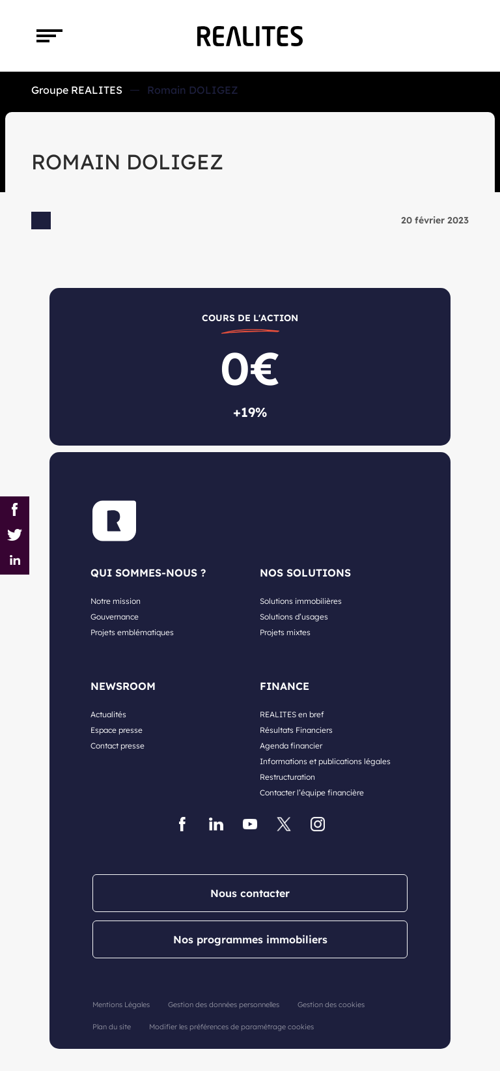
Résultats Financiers (296, 730)
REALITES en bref (292, 714)
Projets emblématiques (132, 632)
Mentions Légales (121, 1004)
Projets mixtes (285, 632)
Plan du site (111, 1026)
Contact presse (117, 745)
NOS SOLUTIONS (305, 572)
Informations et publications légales (325, 761)
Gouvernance (114, 616)
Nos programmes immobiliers (250, 939)
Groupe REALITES (76, 89)
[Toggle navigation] (49, 35)
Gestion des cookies (331, 1004)
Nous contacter (250, 893)
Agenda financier (291, 745)
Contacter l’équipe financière (312, 792)
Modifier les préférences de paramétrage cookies (231, 1026)
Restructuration (287, 777)
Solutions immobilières (301, 601)
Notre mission (115, 601)
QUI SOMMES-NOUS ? (148, 572)
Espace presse (116, 730)
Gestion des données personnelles (223, 1004)
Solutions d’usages (294, 616)
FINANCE (284, 686)
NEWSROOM (123, 686)
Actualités (108, 714)
